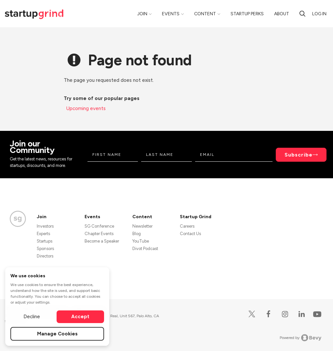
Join (142, 14)
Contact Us (190, 233)
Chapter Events (99, 233)
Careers (187, 226)
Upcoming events (86, 108)
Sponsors (45, 248)
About (281, 14)
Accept (80, 317)
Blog (136, 233)
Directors (45, 256)
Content (205, 14)
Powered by (301, 337)
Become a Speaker (102, 241)
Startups (44, 241)
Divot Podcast (145, 248)
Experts (43, 233)
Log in (319, 14)
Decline (31, 317)
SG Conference (99, 226)
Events (171, 14)
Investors (45, 226)
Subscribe (299, 155)
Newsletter (142, 226)
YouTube (140, 241)
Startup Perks (247, 14)
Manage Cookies (57, 334)
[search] (302, 13)
